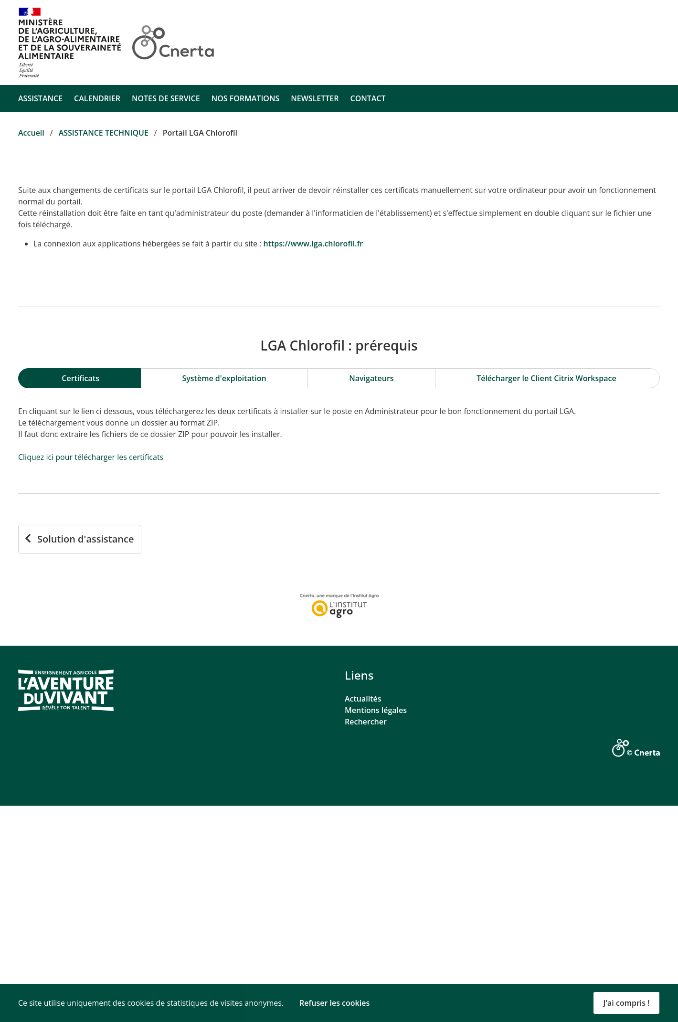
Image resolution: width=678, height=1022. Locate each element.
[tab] (79, 595)
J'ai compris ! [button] (626, 1003)
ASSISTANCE (40, 98)
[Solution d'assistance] (79, 755)
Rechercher (366, 938)
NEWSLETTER (315, 98)
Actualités (363, 915)
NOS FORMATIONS (246, 98)
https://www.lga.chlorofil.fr (313, 243)
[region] (339, 595)
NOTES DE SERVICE (166, 98)
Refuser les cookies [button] (334, 1003)
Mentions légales (376, 926)
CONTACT (367, 98)
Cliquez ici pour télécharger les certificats (90, 673)
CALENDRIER (97, 98)
